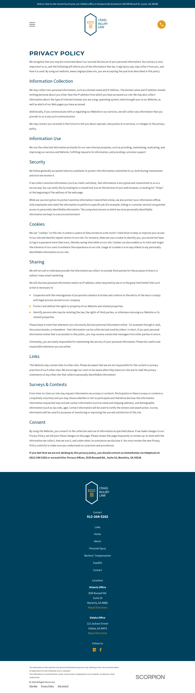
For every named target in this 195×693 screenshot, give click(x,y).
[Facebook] (100, 650)
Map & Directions (97, 607)
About (97, 541)
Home (97, 534)
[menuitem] (33, 686)
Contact (97, 570)
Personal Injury (97, 548)
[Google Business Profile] (94, 650)
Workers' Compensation (97, 555)
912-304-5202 (97, 516)
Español (97, 562)
